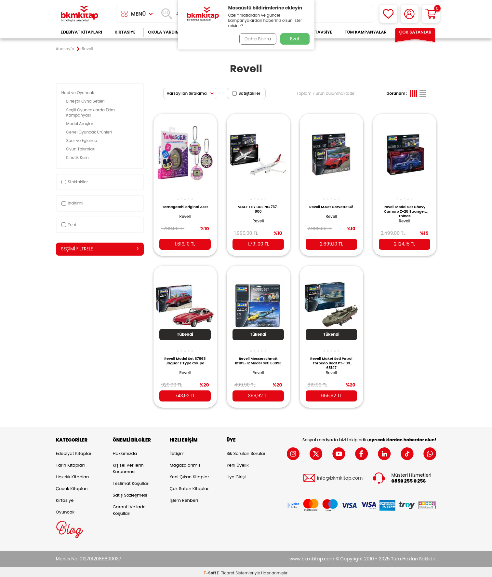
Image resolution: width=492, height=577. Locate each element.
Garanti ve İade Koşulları (129, 507)
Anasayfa (65, 48)
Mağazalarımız (185, 463)
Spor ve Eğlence (82, 140)
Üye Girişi (236, 474)
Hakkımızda (125, 451)
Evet (294, 38)
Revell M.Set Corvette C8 (331, 206)
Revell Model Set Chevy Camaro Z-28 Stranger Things (405, 207)
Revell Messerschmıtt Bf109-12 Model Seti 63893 (258, 357)
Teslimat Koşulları (131, 481)
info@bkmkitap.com (340, 476)
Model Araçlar (80, 123)
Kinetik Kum (78, 157)
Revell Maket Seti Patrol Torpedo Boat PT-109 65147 (331, 357)
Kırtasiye (125, 32)
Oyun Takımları (81, 149)
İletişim (177, 451)
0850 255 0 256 (409, 479)
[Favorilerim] (388, 14)
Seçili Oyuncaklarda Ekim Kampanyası (90, 112)
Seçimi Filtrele (100, 249)
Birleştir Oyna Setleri (86, 101)
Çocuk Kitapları (72, 486)
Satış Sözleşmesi (130, 493)
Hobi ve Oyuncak (78, 92)
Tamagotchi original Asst (185, 206)
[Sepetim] (431, 14)
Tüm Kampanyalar (366, 32)
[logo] (79, 14)
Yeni (68, 224)
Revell (185, 217)
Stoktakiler (74, 182)
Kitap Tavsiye (317, 32)
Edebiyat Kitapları (81, 32)
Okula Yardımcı (166, 32)
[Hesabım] (410, 14)
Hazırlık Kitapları (72, 474)
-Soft (210, 570)
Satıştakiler (246, 93)
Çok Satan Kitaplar (189, 486)
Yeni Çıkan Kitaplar (189, 474)
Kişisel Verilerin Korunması (128, 466)
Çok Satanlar (415, 32)
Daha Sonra (256, 38)
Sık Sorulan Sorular (246, 451)
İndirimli (72, 203)
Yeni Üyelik (238, 463)
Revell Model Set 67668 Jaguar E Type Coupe (185, 356)
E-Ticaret (225, 570)
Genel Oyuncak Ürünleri (89, 132)
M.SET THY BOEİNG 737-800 (258, 206)
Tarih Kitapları (70, 463)
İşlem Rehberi (184, 498)
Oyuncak (65, 510)
